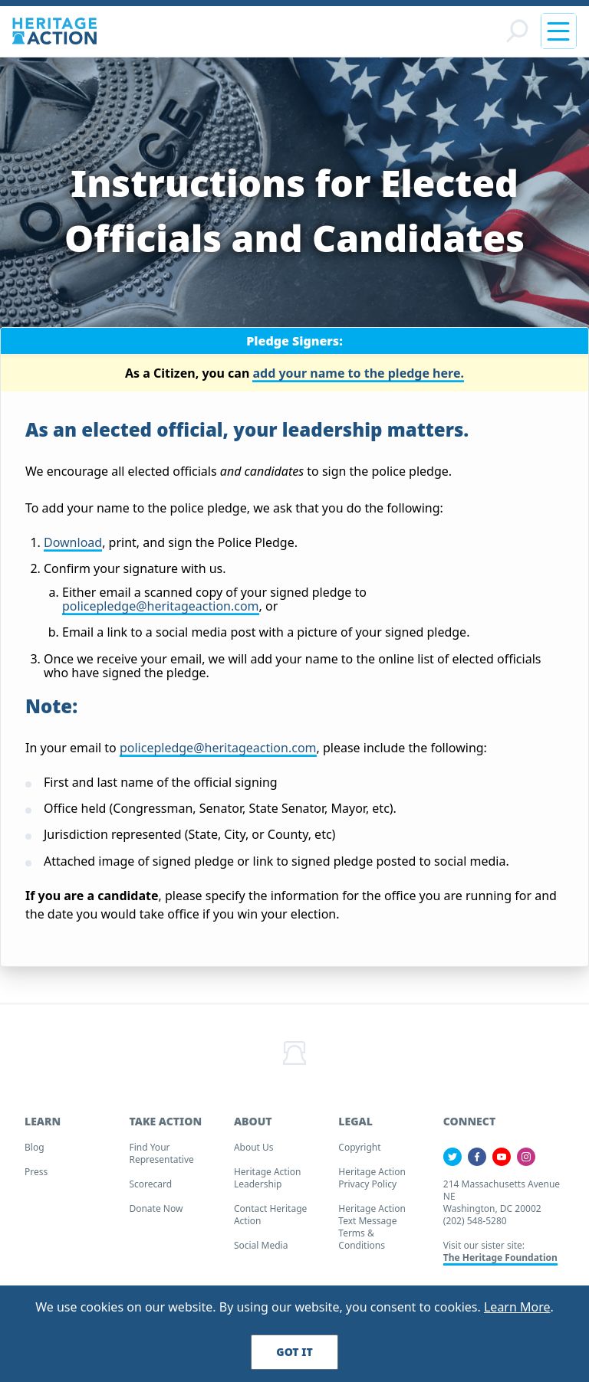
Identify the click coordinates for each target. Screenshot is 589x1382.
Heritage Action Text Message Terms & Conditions (372, 1231)
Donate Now (156, 1213)
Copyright (359, 1151)
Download (73, 546)
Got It (294, 1351)
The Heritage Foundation (500, 1262)
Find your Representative (161, 1158)
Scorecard (150, 1188)
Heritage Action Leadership (267, 1182)
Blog (34, 1151)
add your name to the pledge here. (357, 376)
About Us (254, 1151)
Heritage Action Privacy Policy (372, 1182)
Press (36, 1176)
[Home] (54, 33)
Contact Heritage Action (270, 1219)
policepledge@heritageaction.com (160, 610)
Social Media (261, 1249)
